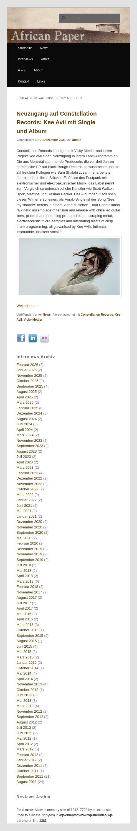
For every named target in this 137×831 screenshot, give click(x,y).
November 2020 (29, 527)
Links (41, 81)
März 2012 (25, 749)
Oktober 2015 (28, 630)
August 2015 (27, 641)
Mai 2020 (24, 538)
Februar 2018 (27, 587)
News (44, 48)
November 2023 (29, 440)
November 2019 (29, 554)
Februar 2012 (27, 755)
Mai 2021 (24, 511)
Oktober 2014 (28, 668)
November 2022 (29, 484)
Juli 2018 (24, 565)
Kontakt (23, 81)
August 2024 (27, 419)
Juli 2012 (24, 727)
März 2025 (25, 402)
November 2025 (29, 375)
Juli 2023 (24, 457)
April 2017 (25, 608)
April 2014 (25, 679)
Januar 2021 (27, 516)
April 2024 (25, 430)
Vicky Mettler (33, 319)
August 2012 (27, 722)
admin (76, 139)
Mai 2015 (24, 652)
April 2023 (25, 462)
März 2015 (25, 657)
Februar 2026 (27, 365)
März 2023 (25, 467)
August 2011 (27, 782)
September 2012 (30, 717)
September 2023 (30, 446)
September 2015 (30, 635)
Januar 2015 (27, 662)
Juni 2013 (24, 695)
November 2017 (29, 592)
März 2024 (25, 435)
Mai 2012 (24, 738)
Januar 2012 (27, 760)
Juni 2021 (24, 505)
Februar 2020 (27, 543)
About (38, 70)
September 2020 (30, 532)
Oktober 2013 (28, 690)
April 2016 (25, 619)
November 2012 (29, 711)
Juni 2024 (24, 424)
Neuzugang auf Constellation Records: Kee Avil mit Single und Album (57, 122)
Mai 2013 (24, 700)
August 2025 (27, 392)
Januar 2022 (27, 500)
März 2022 (25, 495)
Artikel (45, 59)
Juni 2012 (24, 733)
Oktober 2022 (28, 489)
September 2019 (30, 560)
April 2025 (25, 397)
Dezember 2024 (29, 413)
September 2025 (30, 386)
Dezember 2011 (29, 765)
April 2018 (25, 576)
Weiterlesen (28, 306)
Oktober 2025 (28, 381)
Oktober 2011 (28, 771)
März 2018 (25, 581)
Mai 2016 (24, 614)
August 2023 (27, 451)
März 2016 (25, 625)
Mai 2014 (24, 673)
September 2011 (30, 776)
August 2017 (27, 597)
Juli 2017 (24, 603)
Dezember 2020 (29, 522)
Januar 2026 (27, 370)
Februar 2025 (27, 408)
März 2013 (25, 706)
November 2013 (29, 684)
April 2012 (25, 744)
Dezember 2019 (29, 549)
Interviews (25, 59)
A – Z (22, 70)
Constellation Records (97, 314)
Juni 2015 (24, 646)
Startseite (25, 48)
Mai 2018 (24, 570)
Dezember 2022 (29, 478)
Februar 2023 (27, 473)
